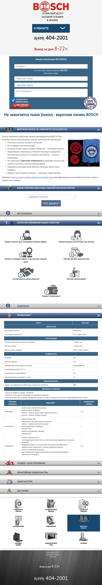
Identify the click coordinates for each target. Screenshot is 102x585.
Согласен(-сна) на (22, 100)
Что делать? (51, 203)
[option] (18, 506)
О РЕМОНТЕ (41, 28)
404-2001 (51, 578)
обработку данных (22, 102)
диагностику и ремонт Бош (32, 177)
